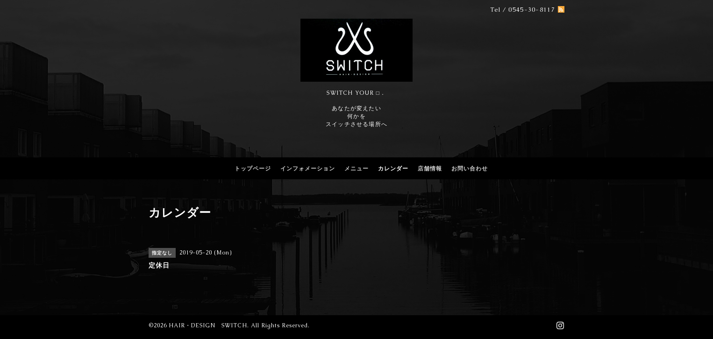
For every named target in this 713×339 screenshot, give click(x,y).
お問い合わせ (469, 168)
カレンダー (393, 168)
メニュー (356, 168)
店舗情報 (430, 168)
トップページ (253, 168)
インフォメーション (307, 168)
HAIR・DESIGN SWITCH (208, 325)
